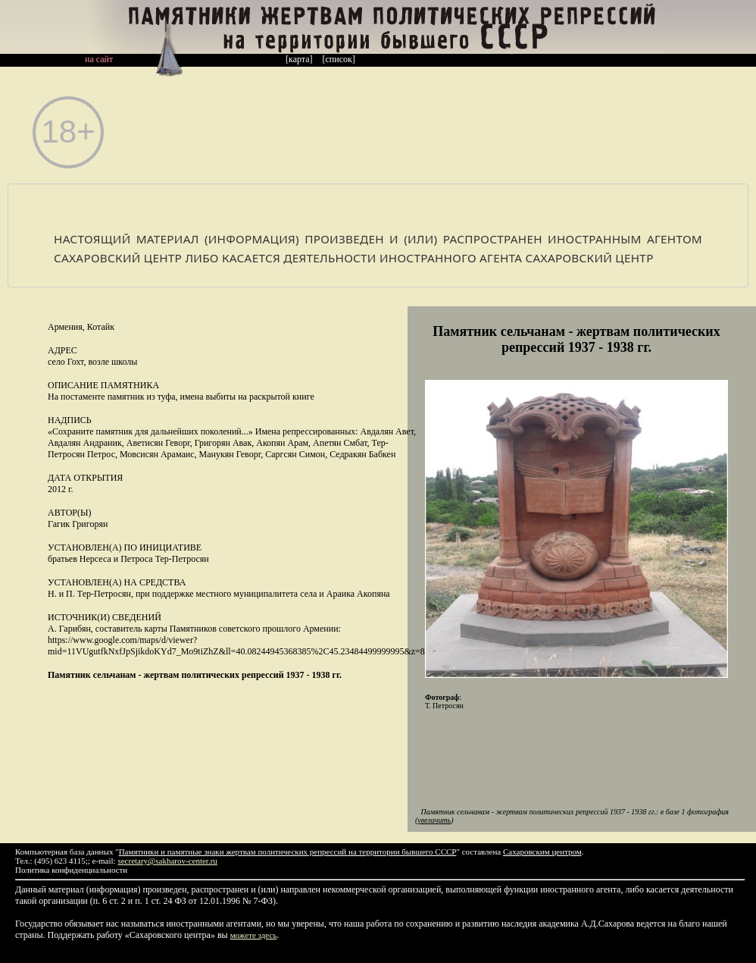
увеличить (434, 820)
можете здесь (253, 934)
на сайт (99, 59)
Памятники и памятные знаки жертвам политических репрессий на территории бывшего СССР (288, 851)
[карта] (299, 59)
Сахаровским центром (542, 851)
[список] (339, 59)
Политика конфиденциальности (71, 869)
